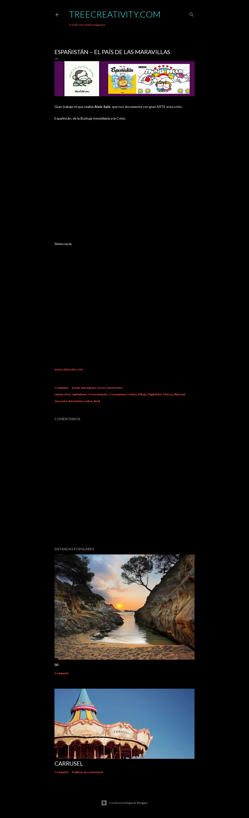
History (168, 394)
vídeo (88, 401)
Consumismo (118, 394)
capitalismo (79, 394)
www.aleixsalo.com (68, 369)
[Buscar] (192, 13)
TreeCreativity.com (115, 14)
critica (132, 394)
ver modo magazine (92, 25)
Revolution (76, 401)
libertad (179, 394)
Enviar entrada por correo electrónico (97, 388)
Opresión (60, 401)
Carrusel (68, 763)
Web (97, 401)
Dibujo (142, 394)
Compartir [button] (61, 388)
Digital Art (155, 394)
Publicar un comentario (87, 772)
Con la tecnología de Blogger (124, 803)
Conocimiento (98, 394)
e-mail (73, 25)
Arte (67, 394)
